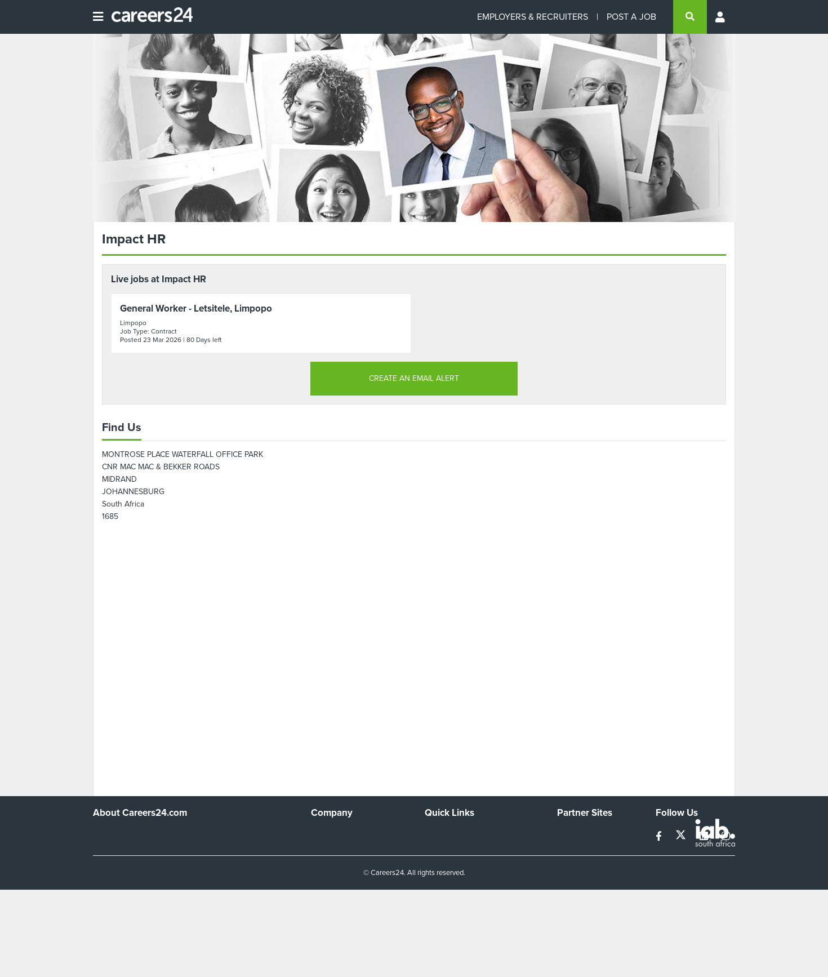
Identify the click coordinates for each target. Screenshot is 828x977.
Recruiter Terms (452, 895)
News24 (571, 850)
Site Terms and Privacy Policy (475, 865)
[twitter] (681, 836)
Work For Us (332, 835)
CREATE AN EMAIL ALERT (414, 378)
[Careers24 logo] (148, 16)
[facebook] (660, 836)
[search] (690, 17)
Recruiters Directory (460, 835)
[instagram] (726, 836)
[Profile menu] (721, 17)
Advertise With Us (342, 850)
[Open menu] (98, 16)
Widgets (439, 880)
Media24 (572, 880)
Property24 (576, 865)
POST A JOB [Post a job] (631, 16)
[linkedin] (705, 836)
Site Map (440, 850)
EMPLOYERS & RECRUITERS (532, 16)
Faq (431, 911)
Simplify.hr (574, 835)
